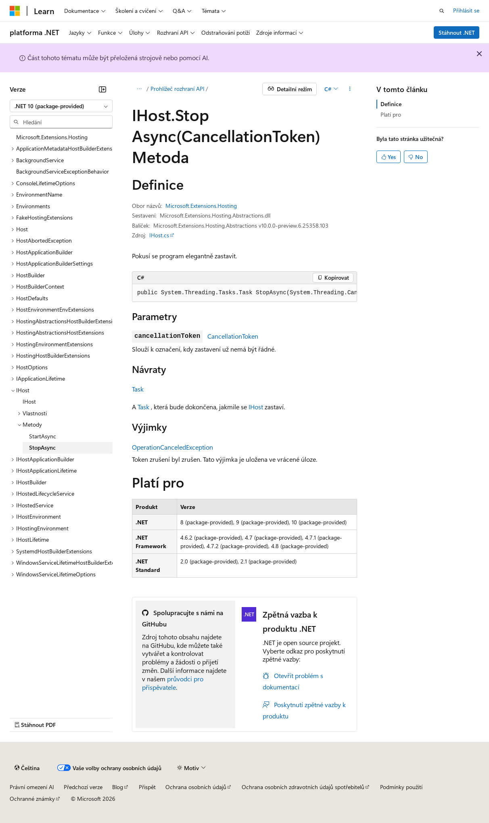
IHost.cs (159, 235)
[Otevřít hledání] (442, 11)
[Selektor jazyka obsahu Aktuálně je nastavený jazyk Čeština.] (27, 768)
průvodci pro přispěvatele (172, 682)
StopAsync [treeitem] (42, 447)
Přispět (147, 787)
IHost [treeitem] (29, 401)
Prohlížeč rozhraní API (177, 88)
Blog (117, 787)
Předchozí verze (83, 787)
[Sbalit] (102, 89)
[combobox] (61, 106)
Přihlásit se (466, 10)
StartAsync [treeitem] (42, 436)
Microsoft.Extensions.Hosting (201, 205)
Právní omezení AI (32, 787)
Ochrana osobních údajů (195, 787)
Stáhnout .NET (457, 32)
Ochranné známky (32, 798)
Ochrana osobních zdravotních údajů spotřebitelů (303, 787)
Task (138, 389)
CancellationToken (232, 336)
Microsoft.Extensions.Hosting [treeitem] (52, 137)
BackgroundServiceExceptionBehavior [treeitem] (62, 171)
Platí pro (390, 114)
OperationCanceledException (172, 447)
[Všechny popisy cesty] (139, 89)
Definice (390, 104)
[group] (244, 293)
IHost (256, 406)
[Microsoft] (15, 11)
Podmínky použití (401, 787)
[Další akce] (350, 89)
